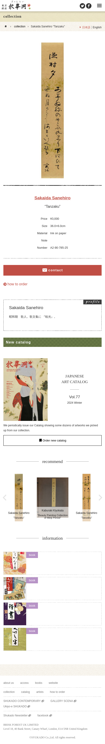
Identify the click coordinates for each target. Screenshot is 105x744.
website (53, 682)
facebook (43, 715)
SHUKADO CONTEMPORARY (22, 701)
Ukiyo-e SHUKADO (15, 706)
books (38, 682)
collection (19, 26)
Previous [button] (4, 497)
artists (40, 692)
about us (8, 682)
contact (55, 270)
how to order (17, 284)
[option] (52, 110)
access (24, 682)
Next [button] (100, 497)
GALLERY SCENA (62, 701)
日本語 (86, 27)
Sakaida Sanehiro (53, 198)
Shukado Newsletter (15, 715)
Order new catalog (54, 440)
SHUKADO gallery (16, 5)
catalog (25, 692)
